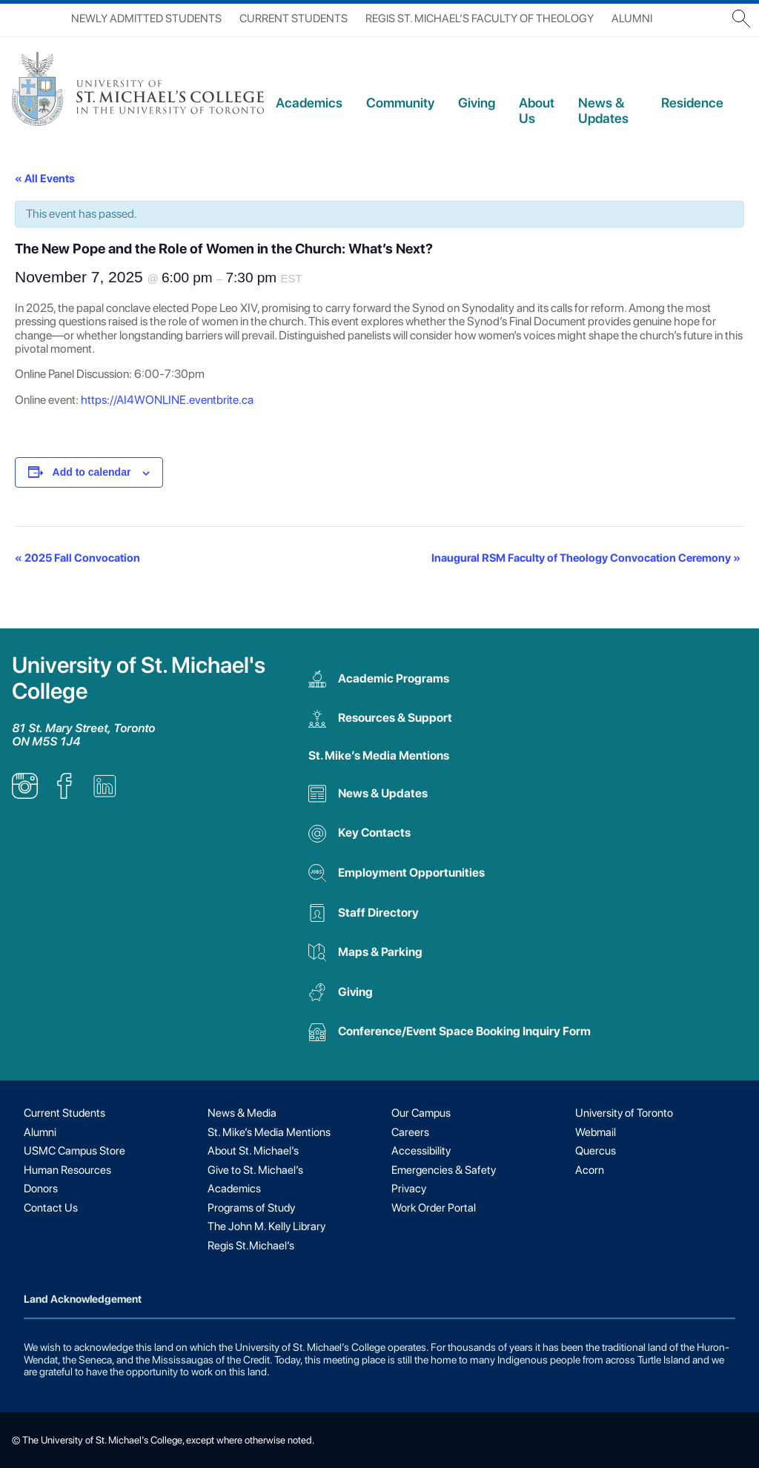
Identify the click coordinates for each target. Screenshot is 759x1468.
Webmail (595, 1132)
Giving (476, 102)
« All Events (45, 178)
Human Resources (67, 1170)
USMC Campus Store (74, 1151)
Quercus (595, 1151)
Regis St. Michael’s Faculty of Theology (479, 18)
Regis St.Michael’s (251, 1245)
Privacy (408, 1188)
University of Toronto (624, 1113)
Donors (41, 1188)
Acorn (589, 1170)
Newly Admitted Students (146, 18)
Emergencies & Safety (443, 1170)
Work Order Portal (433, 1208)
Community (400, 102)
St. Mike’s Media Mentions (378, 755)
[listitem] (25, 795)
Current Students (293, 18)
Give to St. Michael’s (255, 1170)
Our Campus (421, 1113)
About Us (536, 110)
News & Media (242, 1113)
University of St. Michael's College (138, 678)
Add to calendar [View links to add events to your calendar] (92, 472)
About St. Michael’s (253, 1151)
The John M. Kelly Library (266, 1226)
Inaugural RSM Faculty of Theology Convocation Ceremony (585, 558)
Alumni (631, 18)
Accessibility (421, 1151)
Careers (410, 1132)
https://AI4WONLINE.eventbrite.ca (167, 400)
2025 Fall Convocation (77, 558)
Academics (309, 102)
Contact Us (51, 1208)
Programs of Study (251, 1208)
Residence (692, 102)
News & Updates (603, 110)
